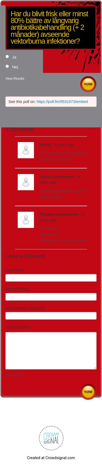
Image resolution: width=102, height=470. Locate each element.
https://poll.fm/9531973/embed (62, 101)
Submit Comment (88, 392)
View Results (14, 79)
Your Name (14, 270)
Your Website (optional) (25, 308)
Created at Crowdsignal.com (51, 458)
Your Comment (18, 327)
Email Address (17, 289)
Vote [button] (88, 84)
